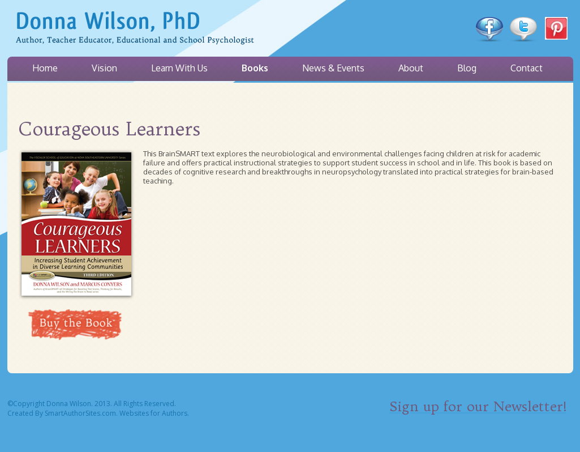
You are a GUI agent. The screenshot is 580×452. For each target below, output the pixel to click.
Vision (104, 68)
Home (45, 68)
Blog (466, 68)
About (410, 68)
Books (255, 68)
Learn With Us (179, 68)
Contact (526, 68)
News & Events (333, 68)
